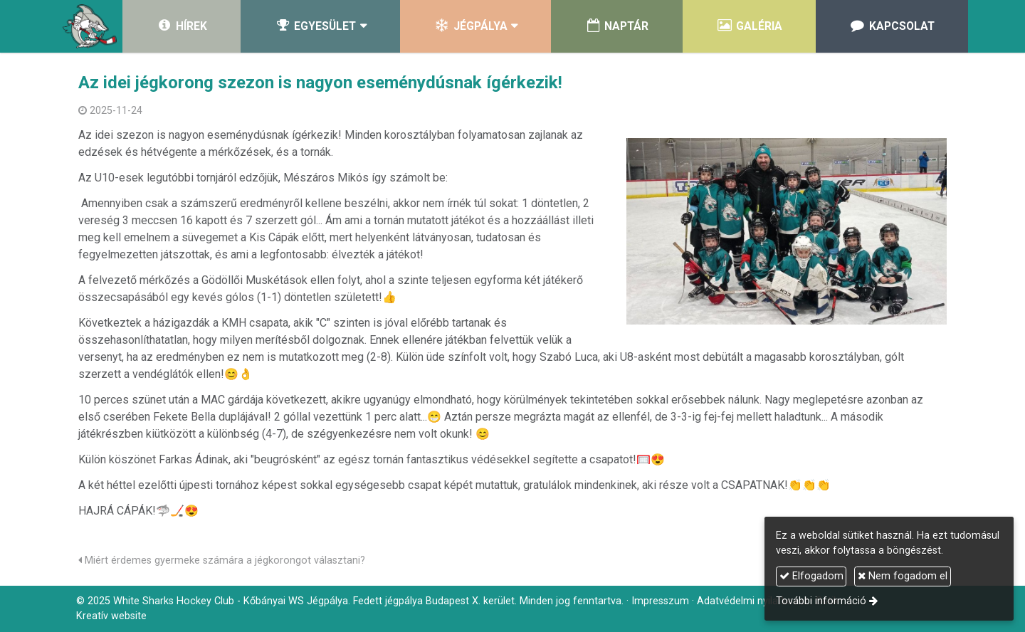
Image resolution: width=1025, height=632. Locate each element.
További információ (821, 601)
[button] (320, 26)
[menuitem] (181, 26)
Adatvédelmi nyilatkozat (752, 601)
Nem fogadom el (902, 576)
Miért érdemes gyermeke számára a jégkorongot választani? (221, 560)
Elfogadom (811, 576)
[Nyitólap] (89, 26)
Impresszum (660, 601)
